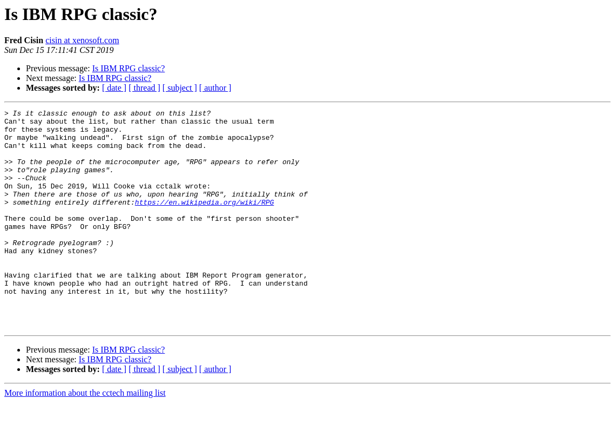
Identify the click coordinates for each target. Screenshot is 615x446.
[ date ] (114, 87)
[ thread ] (144, 87)
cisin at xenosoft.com (82, 40)
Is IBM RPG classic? (128, 68)
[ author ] (215, 87)
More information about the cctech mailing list (85, 436)
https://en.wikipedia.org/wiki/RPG (204, 221)
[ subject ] (180, 87)
